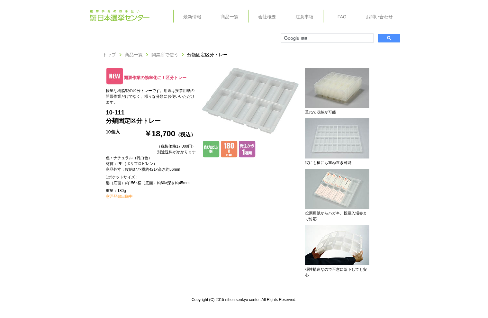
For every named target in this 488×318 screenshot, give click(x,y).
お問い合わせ (379, 16)
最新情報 (192, 16)
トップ (109, 54)
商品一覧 (230, 16)
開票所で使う (164, 54)
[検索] (326, 38)
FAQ (342, 16)
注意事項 (304, 16)
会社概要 (267, 16)
